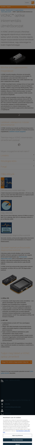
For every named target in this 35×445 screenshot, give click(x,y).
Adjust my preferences (17, 437)
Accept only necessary (17, 441)
